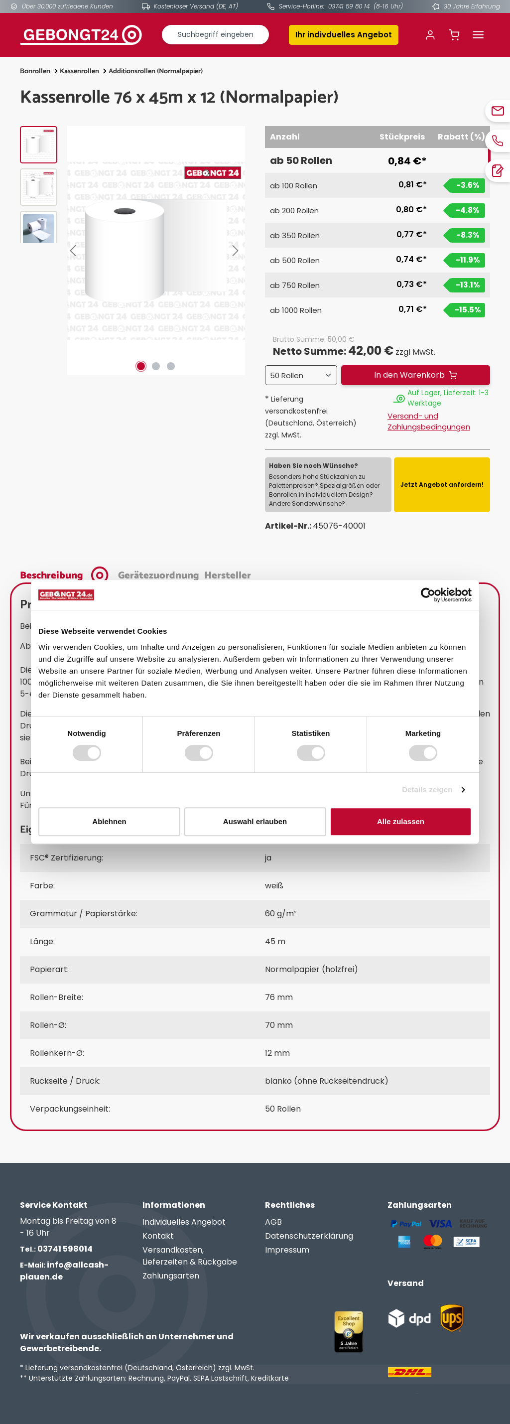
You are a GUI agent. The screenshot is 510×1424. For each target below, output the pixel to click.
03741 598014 (56, 1249)
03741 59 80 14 (349, 6)
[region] (132, 250)
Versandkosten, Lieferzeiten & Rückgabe (189, 1256)
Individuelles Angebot (184, 1222)
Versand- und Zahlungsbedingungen (428, 421)
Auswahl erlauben (255, 821)
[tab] (66, 574)
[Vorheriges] (74, 250)
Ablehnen (109, 821)
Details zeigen (427, 789)
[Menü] (478, 35)
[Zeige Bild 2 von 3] (156, 366)
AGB (273, 1222)
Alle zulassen (400, 821)
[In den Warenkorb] (415, 375)
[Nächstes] (237, 250)
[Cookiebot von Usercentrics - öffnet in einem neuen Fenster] (428, 594)
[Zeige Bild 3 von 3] (171, 366)
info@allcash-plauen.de (64, 1270)
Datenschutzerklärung (309, 1236)
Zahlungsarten (170, 1276)
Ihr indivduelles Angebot (343, 34)
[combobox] (215, 34)
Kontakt (158, 1236)
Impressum (287, 1250)
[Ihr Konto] (430, 35)
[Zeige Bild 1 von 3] (141, 366)
